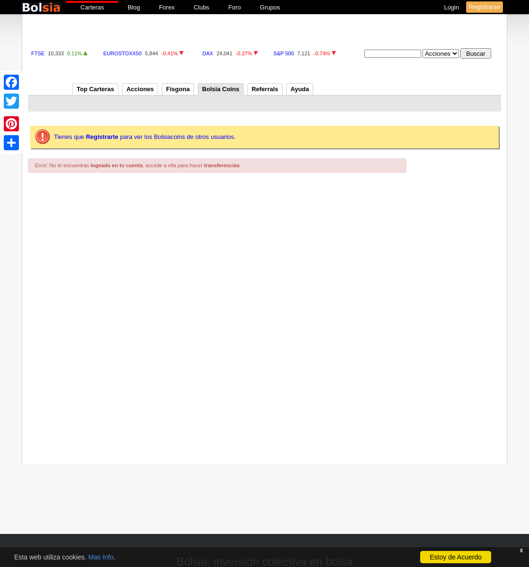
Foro (234, 7)
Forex (167, 7)
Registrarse (484, 6)
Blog (134, 7)
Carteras (92, 7)
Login (452, 7)
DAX (208, 53)
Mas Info (101, 557)
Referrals (265, 89)
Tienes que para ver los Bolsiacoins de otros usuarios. (145, 136)
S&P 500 (283, 53)
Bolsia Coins (220, 89)
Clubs (201, 7)
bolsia (41, 7)
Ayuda (300, 89)
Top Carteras (95, 89)
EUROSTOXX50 (122, 53)
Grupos (270, 7)
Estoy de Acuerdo (456, 557)
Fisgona (178, 89)
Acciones (140, 89)
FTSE (37, 53)
